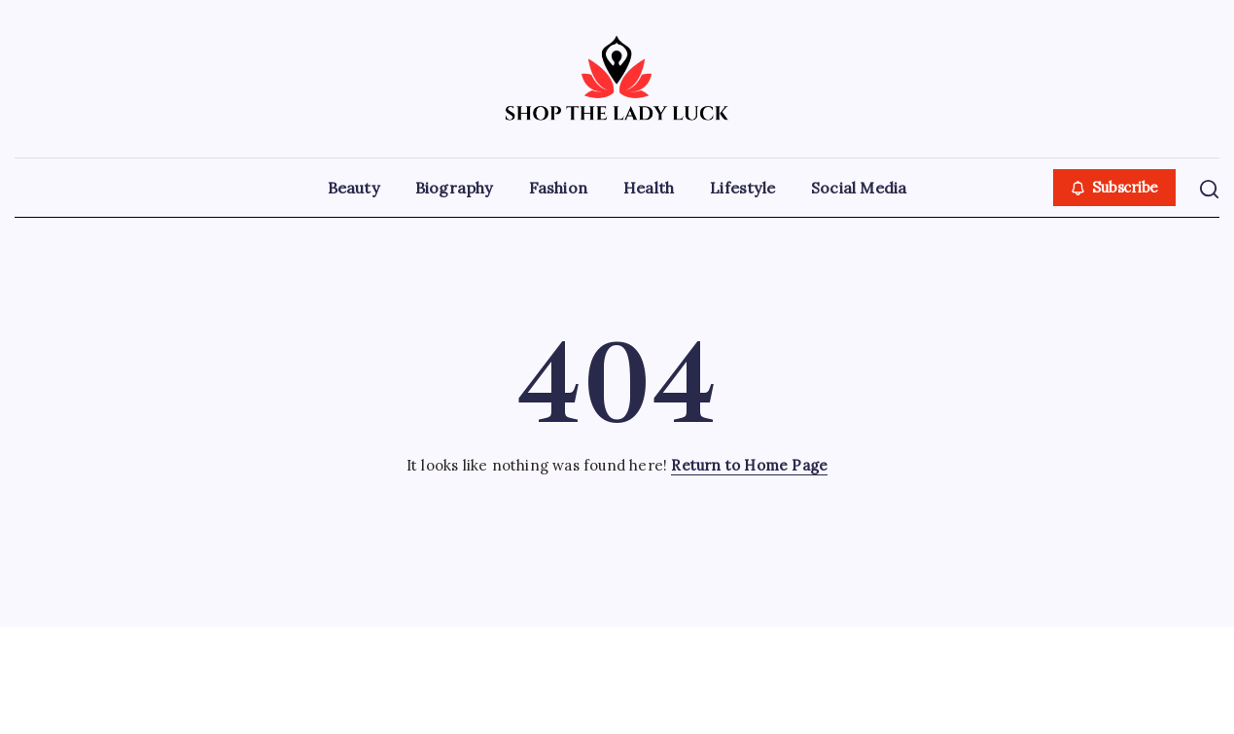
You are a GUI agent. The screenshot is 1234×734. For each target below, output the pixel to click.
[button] (1115, 188)
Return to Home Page (749, 465)
